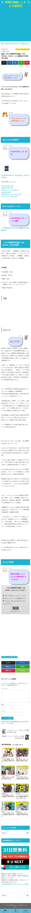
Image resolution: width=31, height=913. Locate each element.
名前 (2, 704)
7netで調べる (5, 192)
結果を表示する (15, 611)
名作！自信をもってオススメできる (14, 595)
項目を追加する (7, 603)
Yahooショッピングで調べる (9, 190)
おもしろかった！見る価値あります (14, 598)
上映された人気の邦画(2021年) (10, 657)
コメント (4, 688)
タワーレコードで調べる (8, 196)
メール (3, 711)
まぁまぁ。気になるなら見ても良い (14, 601)
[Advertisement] (15, 24)
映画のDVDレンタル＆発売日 (15, 4)
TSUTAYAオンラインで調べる (10, 194)
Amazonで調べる (6, 188)
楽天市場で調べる (6, 186)
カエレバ (11, 181)
